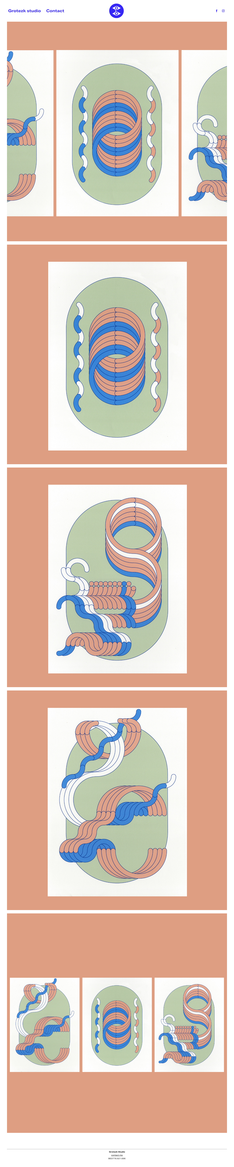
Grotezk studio (24, 10)
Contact (55, 10)
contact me (117, 1155)
